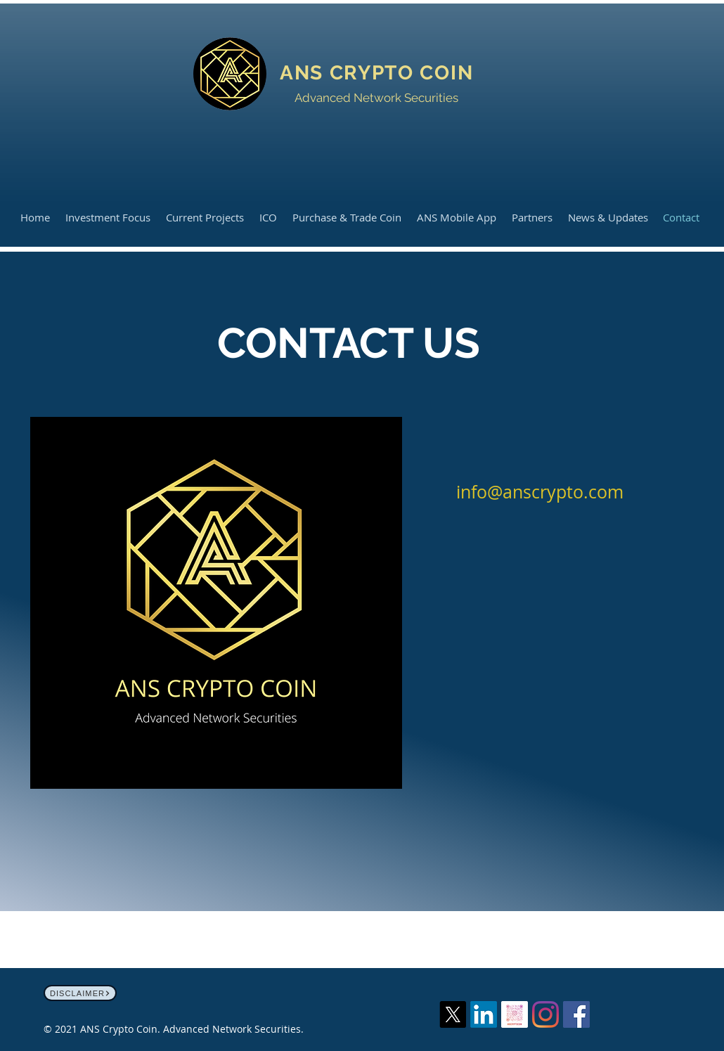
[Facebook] (576, 1014)
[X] (452, 1014)
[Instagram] (545, 1014)
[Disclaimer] (80, 993)
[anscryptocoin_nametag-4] (514, 1014)
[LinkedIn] (483, 1014)
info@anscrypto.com (539, 491)
